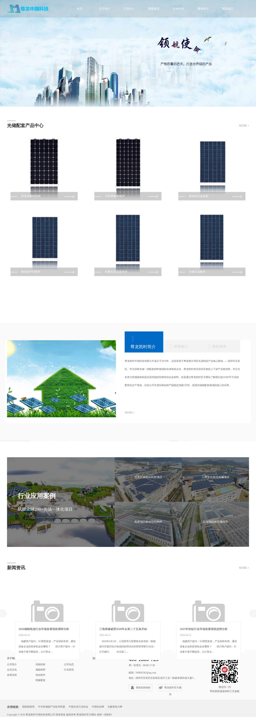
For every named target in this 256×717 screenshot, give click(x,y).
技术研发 (178, 8)
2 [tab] (129, 103)
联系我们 (227, 8)
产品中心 (129, 8)
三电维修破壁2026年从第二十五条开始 (123, 661)
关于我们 (104, 8)
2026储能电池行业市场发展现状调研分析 (44, 661)
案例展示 (203, 8)
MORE (244, 129)
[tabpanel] (128, 53)
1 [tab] (126, 103)
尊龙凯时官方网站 (86, 714)
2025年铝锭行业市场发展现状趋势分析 (204, 661)
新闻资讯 (153, 8)
